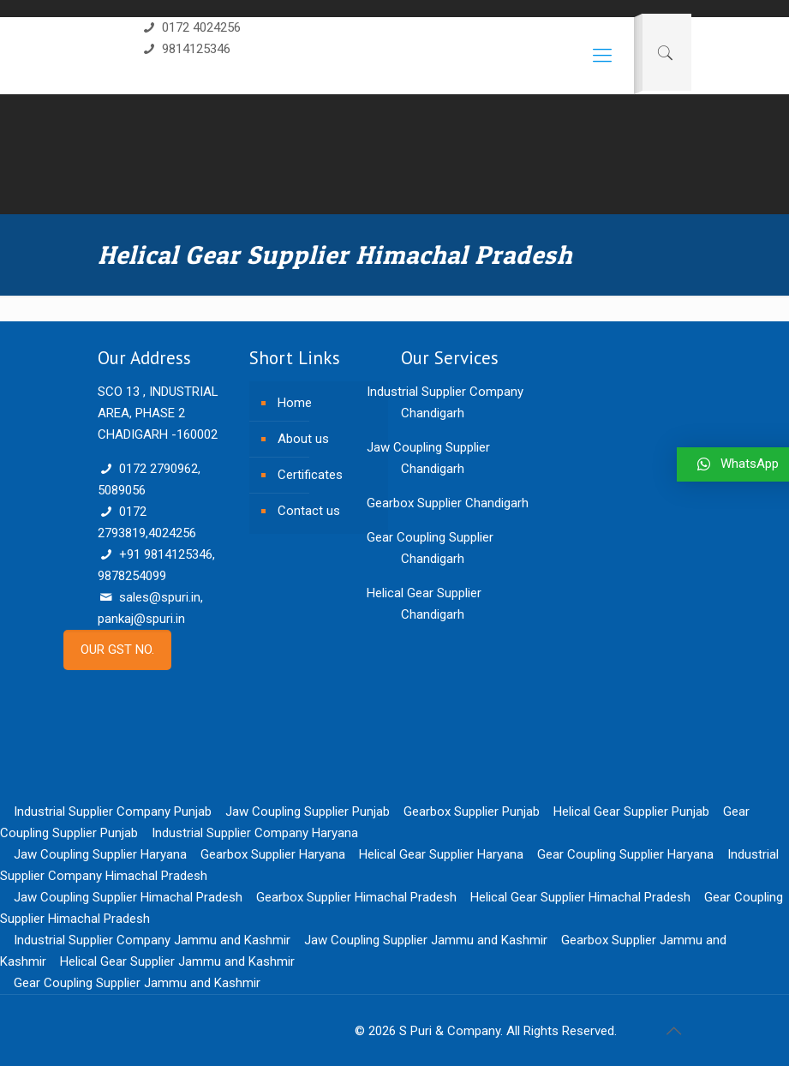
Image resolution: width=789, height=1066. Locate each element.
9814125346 (185, 49)
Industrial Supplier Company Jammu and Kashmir (152, 940)
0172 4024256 (190, 27)
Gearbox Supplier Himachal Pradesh (356, 897)
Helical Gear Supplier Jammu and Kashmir (177, 961)
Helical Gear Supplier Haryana (441, 854)
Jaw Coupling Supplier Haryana (100, 854)
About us (303, 438)
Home (295, 402)
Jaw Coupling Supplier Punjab (307, 811)
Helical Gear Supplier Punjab (631, 811)
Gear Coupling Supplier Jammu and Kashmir (137, 983)
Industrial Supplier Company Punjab (113, 811)
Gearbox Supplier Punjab (471, 811)
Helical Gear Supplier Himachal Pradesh (580, 897)
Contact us (309, 510)
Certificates (310, 474)
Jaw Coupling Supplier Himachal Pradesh (128, 897)
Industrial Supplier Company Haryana (255, 833)
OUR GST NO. (117, 649)
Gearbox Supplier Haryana (272, 854)
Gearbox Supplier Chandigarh (448, 503)
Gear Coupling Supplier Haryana (625, 854)
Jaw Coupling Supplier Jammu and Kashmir (425, 940)
